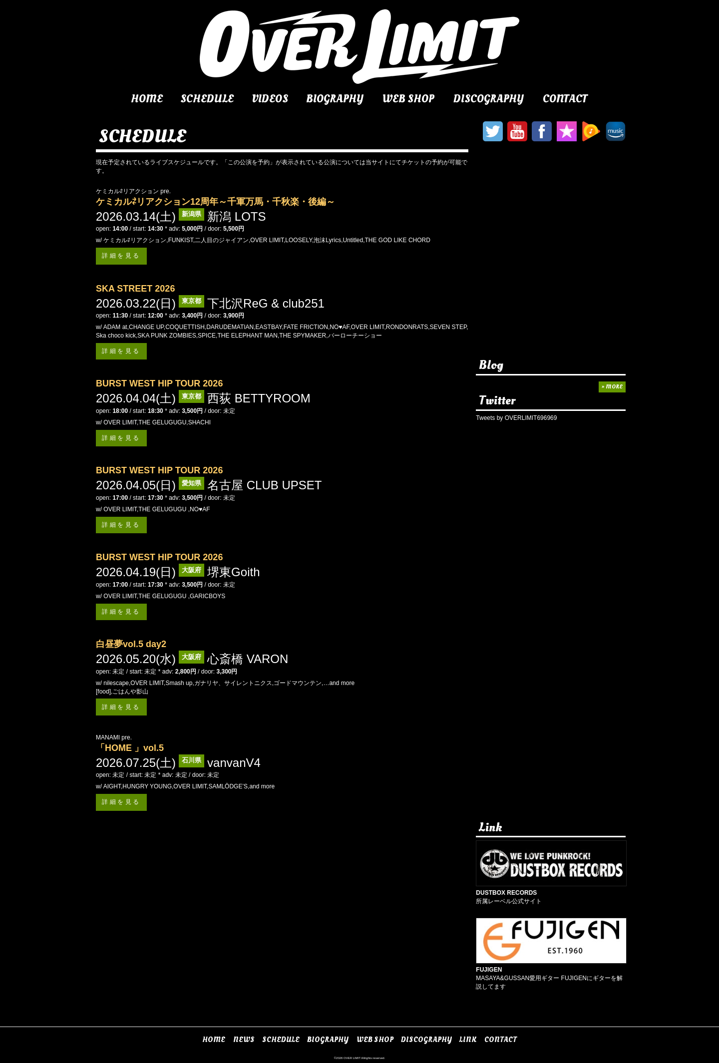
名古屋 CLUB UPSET (264, 485)
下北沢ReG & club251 (266, 303)
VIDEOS (270, 98)
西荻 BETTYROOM (259, 398)
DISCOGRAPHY (488, 98)
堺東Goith (233, 572)
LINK (467, 1040)
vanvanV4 (234, 762)
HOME (147, 98)
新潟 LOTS (236, 216)
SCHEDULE (207, 98)
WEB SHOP (408, 98)
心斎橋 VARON (247, 659)
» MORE (612, 386)
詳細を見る (121, 255)
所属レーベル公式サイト (551, 893)
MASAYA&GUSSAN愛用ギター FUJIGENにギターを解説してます (551, 974)
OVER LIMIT (352, 1058)
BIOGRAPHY (334, 98)
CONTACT (565, 98)
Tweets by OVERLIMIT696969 (516, 417)
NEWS (244, 1040)
